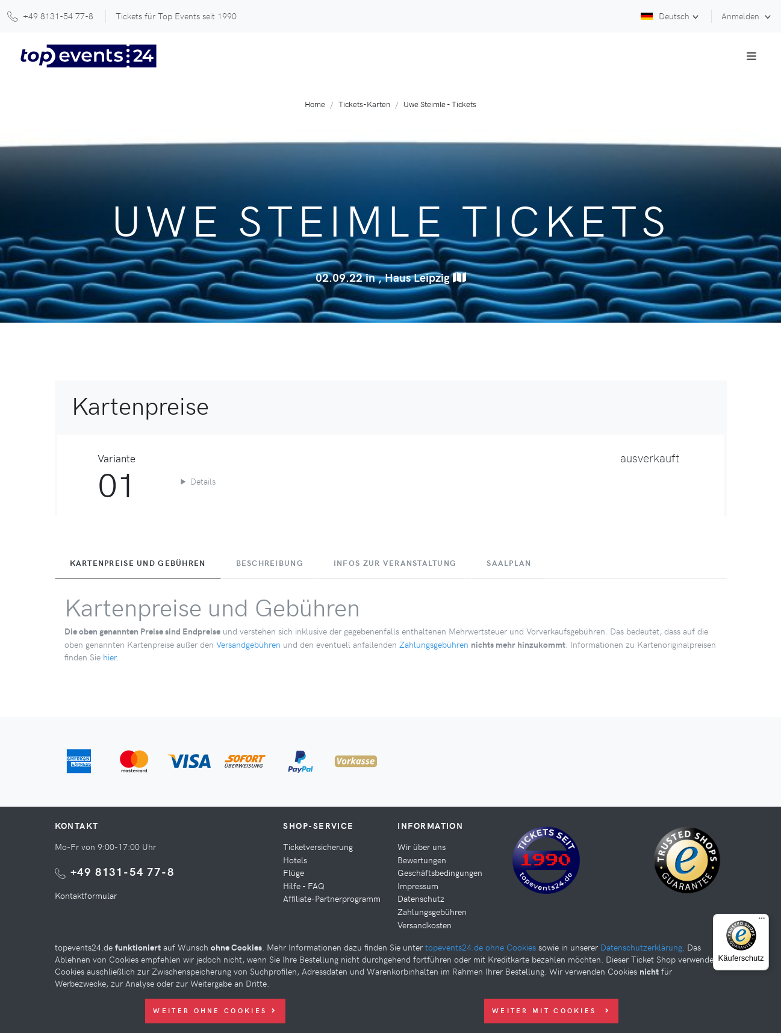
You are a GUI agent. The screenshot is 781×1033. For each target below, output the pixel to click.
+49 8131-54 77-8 (122, 871)
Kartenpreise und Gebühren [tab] (138, 562)
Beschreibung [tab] (269, 562)
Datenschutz (420, 898)
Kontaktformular (86, 895)
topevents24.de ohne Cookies (480, 947)
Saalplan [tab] (509, 562)
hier (109, 657)
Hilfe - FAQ (304, 885)
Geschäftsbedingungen (439, 872)
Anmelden (741, 16)
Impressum (417, 885)
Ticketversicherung (318, 846)
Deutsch (665, 16)
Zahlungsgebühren (433, 644)
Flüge (293, 872)
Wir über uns (421, 846)
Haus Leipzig (425, 277)
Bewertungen (421, 860)
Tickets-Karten (364, 104)
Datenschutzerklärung (641, 947)
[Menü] (762, 921)
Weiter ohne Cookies (215, 1010)
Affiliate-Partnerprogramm (332, 898)
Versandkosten (424, 925)
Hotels (295, 860)
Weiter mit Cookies (551, 1010)
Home (315, 104)
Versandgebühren (248, 644)
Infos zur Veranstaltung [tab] (395, 562)
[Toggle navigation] (751, 56)
